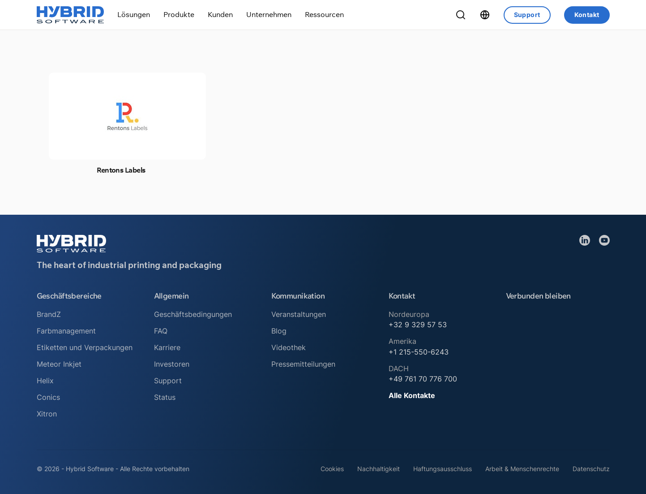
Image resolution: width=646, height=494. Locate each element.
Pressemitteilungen (303, 364)
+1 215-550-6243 (419, 351)
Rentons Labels (121, 169)
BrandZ (49, 314)
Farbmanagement (66, 330)
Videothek (288, 347)
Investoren (171, 364)
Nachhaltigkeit (378, 468)
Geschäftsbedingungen (193, 314)
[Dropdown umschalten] (133, 14)
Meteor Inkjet (59, 364)
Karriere (167, 347)
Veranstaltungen (298, 314)
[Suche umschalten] (460, 14)
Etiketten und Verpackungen (85, 347)
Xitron (47, 413)
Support (527, 14)
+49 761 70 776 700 (423, 378)
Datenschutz (591, 468)
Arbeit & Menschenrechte (522, 468)
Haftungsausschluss (442, 468)
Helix (45, 380)
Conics (48, 397)
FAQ (160, 330)
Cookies (332, 468)
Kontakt (586, 14)
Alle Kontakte (412, 395)
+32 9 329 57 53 (418, 324)
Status (164, 397)
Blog (279, 330)
